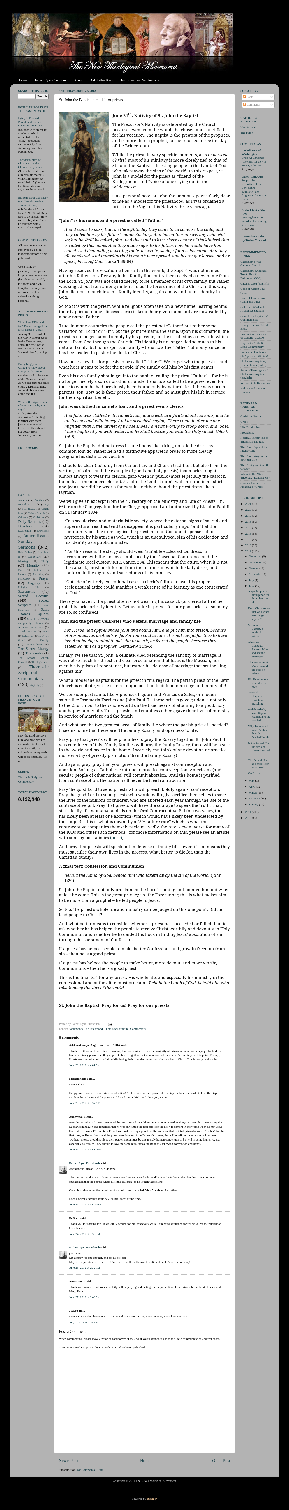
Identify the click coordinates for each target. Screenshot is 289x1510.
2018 (248, 521)
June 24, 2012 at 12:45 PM (85, 1204)
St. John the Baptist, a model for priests (255, 630)
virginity (34, 685)
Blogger (152, 1498)
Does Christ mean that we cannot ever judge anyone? (259, 613)
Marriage (23, 561)
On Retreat (254, 773)
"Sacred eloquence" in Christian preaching (258, 698)
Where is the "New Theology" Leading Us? (255, 475)
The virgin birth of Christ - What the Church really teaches (31, 163)
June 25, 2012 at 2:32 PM (84, 1267)
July (252, 580)
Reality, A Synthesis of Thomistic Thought (254, 439)
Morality (33, 565)
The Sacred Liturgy (33, 649)
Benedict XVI (26, 504)
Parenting (38, 574)
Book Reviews (29, 508)
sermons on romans (30, 627)
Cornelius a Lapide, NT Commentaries (254, 317)
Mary (45, 561)
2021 (248, 503)
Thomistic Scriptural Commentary (125, 1028)
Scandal (31, 618)
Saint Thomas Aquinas (33, 612)
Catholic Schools (36, 513)
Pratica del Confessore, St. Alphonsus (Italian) (254, 353)
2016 (248, 533)
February (255, 798)
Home (23, 80)
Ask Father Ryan (101, 80)
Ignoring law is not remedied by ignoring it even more (254, 221)
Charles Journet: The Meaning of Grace (253, 484)
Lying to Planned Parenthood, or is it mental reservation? (30, 121)
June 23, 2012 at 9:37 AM (84, 1103)
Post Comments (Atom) (89, 1469)
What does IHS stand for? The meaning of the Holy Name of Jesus (32, 326)
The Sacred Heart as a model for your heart (258, 763)
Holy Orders (25, 552)
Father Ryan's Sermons (50, 80)
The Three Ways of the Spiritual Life (254, 457)
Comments (251, 104)
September (256, 574)
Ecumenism (24, 530)
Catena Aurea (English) (254, 283)
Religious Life (28, 587)
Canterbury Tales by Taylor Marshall (254, 238)
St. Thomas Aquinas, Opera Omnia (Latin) (253, 362)
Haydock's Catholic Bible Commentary (252, 344)
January (254, 804)
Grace (244, 421)
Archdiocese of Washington (251, 152)
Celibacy (23, 517)
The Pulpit (246, 132)
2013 (248, 545)
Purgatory (34, 583)
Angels (22, 500)
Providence (247, 432)
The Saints (33, 653)
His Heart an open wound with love (259, 682)
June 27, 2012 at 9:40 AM (84, 1297)
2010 (248, 817)
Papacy (22, 574)
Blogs (46, 504)
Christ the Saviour (251, 416)
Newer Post (69, 1460)
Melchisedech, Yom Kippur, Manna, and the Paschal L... (259, 715)
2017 (248, 527)
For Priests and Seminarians (140, 80)
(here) (116, 837)
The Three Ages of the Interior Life (254, 448)
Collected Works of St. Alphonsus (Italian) (254, 308)
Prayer (44, 578)
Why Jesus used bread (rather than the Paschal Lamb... (259, 732)
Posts (248, 97)
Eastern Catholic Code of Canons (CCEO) (254, 335)
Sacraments (76, 1028)
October (254, 568)
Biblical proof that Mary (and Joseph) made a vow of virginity (33, 201)
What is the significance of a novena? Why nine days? (32, 405)
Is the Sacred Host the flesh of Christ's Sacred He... (259, 748)
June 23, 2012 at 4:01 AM (84, 1065)
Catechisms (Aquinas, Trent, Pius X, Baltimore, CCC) (253, 274)
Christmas (38, 517)
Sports (45, 631)
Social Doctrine (27, 631)
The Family (41, 640)
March (253, 792)
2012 (248, 551)
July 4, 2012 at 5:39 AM (83, 1322)
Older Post (221, 1460)
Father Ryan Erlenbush (84, 1163)
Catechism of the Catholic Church (250, 263)
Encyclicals (43, 530)
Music (21, 570)
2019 (248, 515)
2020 (248, 509)
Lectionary (34, 556)
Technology (27, 635)
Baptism (39, 500)
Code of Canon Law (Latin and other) (252, 299)
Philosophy (24, 578)
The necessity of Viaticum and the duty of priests (258, 668)
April (252, 786)
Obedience (38, 570)
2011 (248, 812)
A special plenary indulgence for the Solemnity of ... (258, 597)
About (78, 80)
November (255, 562)
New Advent (248, 127)
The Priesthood (93, 1028)
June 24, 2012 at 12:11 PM (85, 1149)
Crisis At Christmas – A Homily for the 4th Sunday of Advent (254, 161)
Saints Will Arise (252, 176)
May (252, 780)
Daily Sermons (29, 522)
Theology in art (40, 662)
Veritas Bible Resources (255, 383)
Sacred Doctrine (33, 596)
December (255, 556)
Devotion (25, 526)
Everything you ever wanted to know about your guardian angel (31, 367)
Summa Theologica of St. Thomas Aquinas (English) (254, 374)
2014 (248, 539)
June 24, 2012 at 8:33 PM (84, 1234)
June (252, 586)
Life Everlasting (250, 427)
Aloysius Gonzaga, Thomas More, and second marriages (258, 649)
